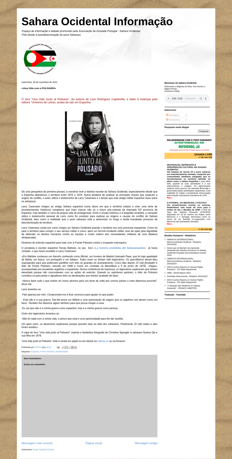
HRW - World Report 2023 (179, 273)
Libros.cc (102, 341)
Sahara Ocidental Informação (97, 21)
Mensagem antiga (146, 443)
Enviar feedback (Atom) (43, 449)
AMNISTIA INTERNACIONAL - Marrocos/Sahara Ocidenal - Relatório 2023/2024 (184, 261)
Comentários (173, 120)
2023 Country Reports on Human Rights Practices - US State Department (185, 268)
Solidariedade (62, 351)
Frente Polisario (47, 351)
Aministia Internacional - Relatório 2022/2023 (187, 276)
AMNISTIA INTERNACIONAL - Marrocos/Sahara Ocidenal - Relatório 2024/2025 (184, 242)
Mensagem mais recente (37, 443)
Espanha (35, 351)
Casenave (34, 206)
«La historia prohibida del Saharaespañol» (120, 248)
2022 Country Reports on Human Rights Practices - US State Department (185, 281)
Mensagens (172, 115)
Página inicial (93, 443)
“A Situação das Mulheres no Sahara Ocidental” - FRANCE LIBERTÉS (183, 287)
